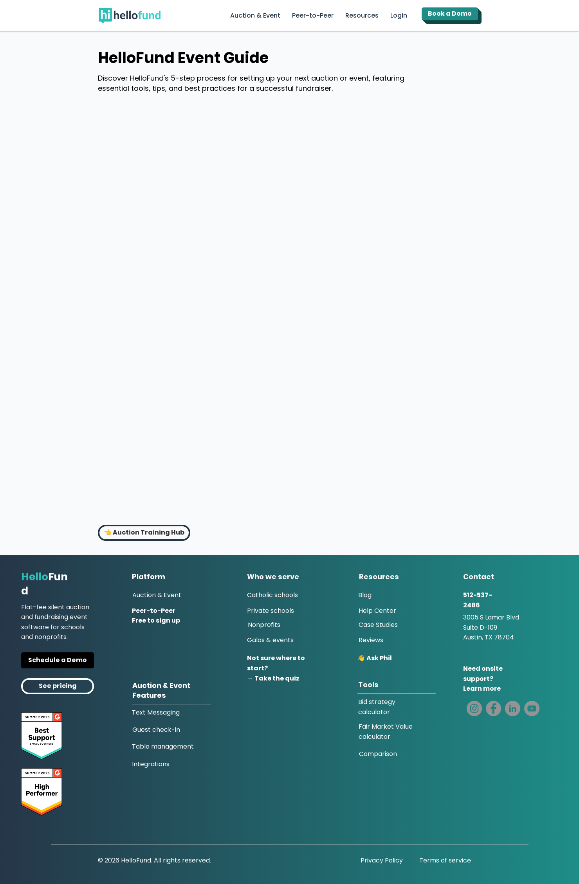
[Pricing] (57, 686)
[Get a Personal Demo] (57, 660)
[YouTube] (531, 708)
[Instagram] (474, 708)
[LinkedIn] (512, 708)
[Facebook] (493, 708)
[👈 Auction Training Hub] (144, 533)
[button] (398, 15)
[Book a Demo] (450, 13)
